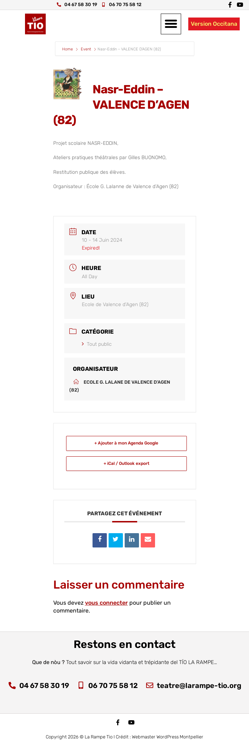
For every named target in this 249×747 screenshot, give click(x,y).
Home (68, 49)
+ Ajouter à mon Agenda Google (126, 443)
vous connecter (106, 602)
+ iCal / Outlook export (126, 463)
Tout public (97, 344)
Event (86, 49)
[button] (171, 24)
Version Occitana (214, 23)
